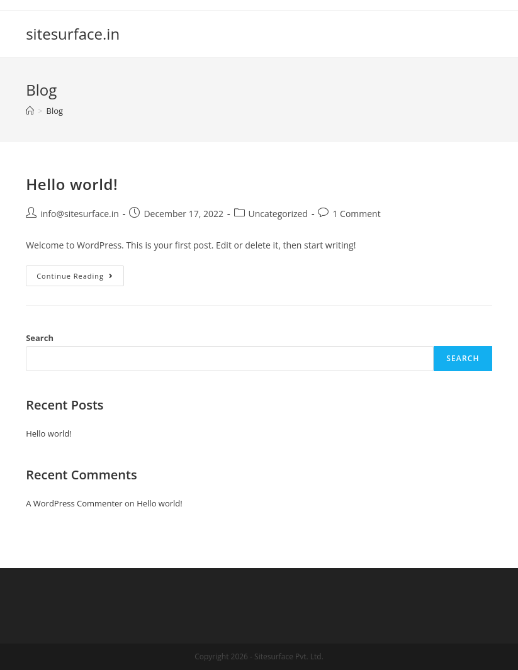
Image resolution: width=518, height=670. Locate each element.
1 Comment (356, 214)
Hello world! (72, 184)
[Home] (30, 110)
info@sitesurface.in (79, 214)
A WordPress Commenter (74, 503)
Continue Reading (80, 278)
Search (39, 337)
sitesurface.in (73, 33)
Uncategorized (278, 214)
